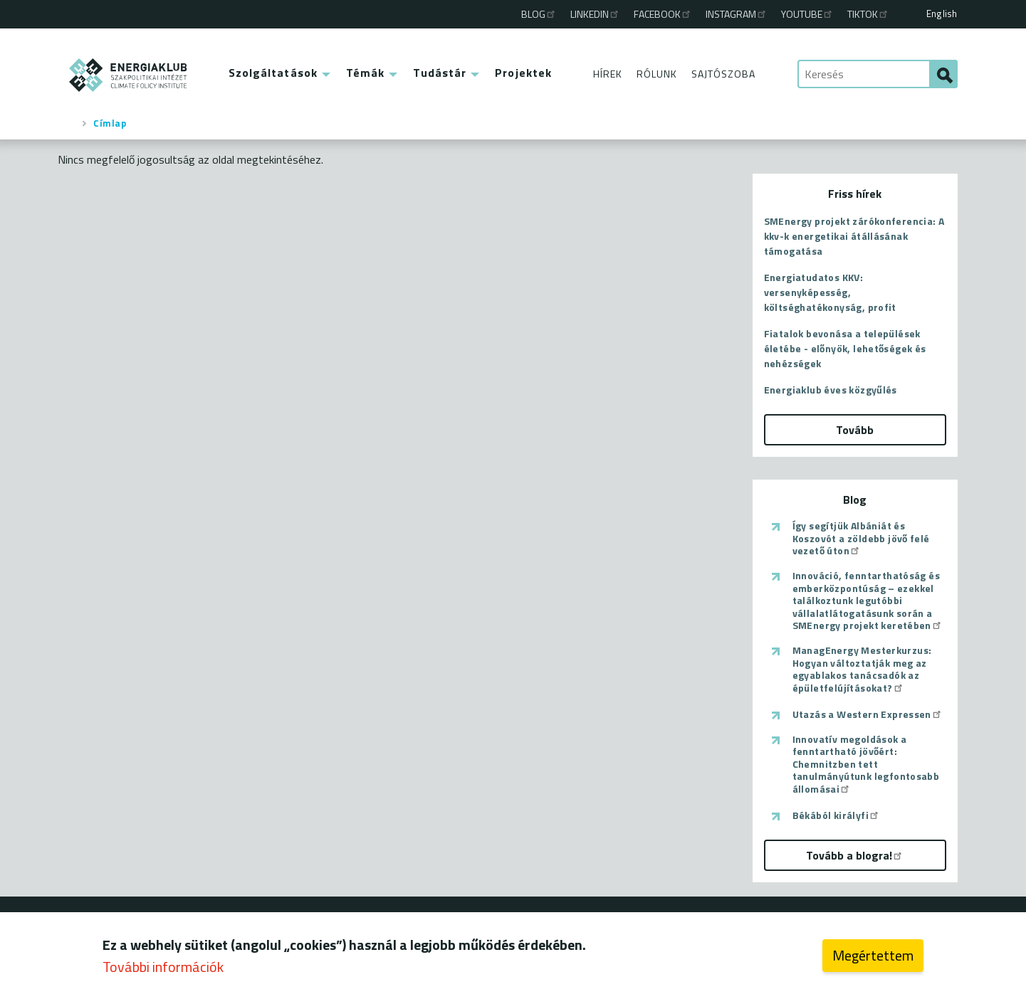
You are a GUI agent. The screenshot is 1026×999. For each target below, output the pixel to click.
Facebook (663, 13)
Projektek (523, 72)
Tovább (855, 429)
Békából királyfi (836, 815)
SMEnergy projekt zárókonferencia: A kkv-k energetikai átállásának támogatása (854, 235)
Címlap (109, 123)
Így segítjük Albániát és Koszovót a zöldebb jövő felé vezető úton (861, 538)
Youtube (807, 13)
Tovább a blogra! (855, 855)
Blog (539, 13)
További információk (163, 970)
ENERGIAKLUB (128, 75)
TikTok (868, 13)
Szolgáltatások (273, 72)
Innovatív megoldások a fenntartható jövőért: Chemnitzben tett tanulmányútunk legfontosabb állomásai (866, 764)
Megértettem (873, 959)
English (941, 13)
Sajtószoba (723, 73)
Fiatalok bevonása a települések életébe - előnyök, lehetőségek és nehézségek (845, 348)
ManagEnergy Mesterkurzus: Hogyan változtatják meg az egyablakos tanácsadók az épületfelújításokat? (862, 669)
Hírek (607, 73)
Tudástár (439, 72)
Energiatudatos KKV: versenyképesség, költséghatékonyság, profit (830, 292)
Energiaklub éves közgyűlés (830, 389)
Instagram (737, 13)
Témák (365, 72)
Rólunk (657, 73)
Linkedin (595, 13)
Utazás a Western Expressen (867, 714)
